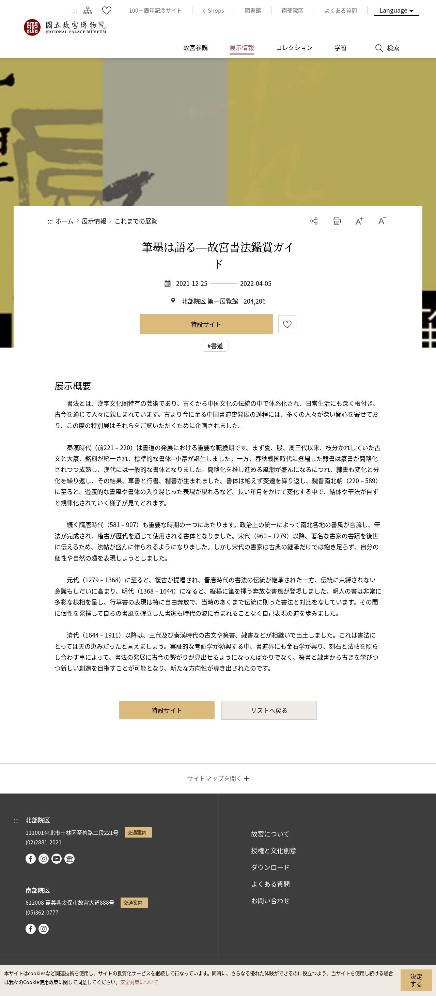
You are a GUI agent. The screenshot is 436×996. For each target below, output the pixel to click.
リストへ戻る (269, 710)
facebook (31, 859)
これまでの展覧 (135, 220)
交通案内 (136, 832)
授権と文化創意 (273, 850)
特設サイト (206, 324)
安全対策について (139, 981)
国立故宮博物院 (64, 27)
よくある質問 (270, 884)
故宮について (270, 834)
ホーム (65, 220)
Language (393, 9)
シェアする (314, 221)
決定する (416, 980)
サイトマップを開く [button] (214, 778)
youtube (56, 859)
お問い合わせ (270, 900)
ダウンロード (270, 867)
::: (74, 10)
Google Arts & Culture (69, 859)
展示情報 (94, 220)
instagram (43, 859)
